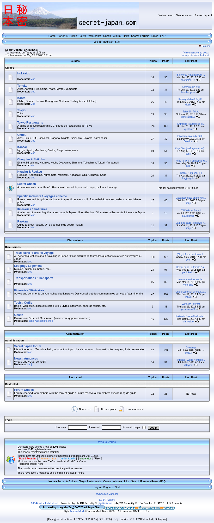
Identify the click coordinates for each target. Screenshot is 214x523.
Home (52, 35)
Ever (188, 259)
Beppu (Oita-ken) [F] (191, 173)
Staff (117, 41)
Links (126, 35)
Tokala (188, 297)
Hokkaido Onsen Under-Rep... (191, 316)
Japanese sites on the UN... (191, 197)
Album (117, 35)
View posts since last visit (195, 55)
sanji (188, 153)
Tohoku (22, 85)
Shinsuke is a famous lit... (190, 124)
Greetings (191, 347)
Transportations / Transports (33, 278)
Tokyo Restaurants (90, 35)
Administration (14, 340)
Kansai (22, 147)
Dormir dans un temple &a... (191, 267)
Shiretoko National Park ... (191, 74)
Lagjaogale (188, 178)
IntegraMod (77, 511)
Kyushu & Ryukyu (29, 171)
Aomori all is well (191, 87)
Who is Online (107, 441)
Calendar (205, 46)
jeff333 (188, 353)
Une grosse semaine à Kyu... (191, 291)
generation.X (188, 117)
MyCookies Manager (107, 494)
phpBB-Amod (105, 503)
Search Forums (140, 35)
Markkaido (188, 321)
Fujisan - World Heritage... (191, 360)
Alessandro (41, 321)
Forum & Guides (67, 35)
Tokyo (21, 110)
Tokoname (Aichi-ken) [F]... (191, 136)
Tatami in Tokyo (191, 111)
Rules (154, 35)
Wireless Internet (191, 304)
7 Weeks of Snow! (191, 210)
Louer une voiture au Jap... (191, 279)
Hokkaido (23, 73)
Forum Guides (24, 390)
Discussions (13, 247)
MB (188, 166)
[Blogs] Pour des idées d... (191, 254)
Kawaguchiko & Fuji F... (190, 99)
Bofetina (188, 141)
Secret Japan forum (27, 346)
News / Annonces (26, 358)
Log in (97, 41)
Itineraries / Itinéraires (32, 209)
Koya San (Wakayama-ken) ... (191, 148)
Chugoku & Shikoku (31, 159)
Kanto (21, 98)
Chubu (21, 135)
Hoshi (188, 104)
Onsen (107, 35)
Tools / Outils (23, 302)
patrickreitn (188, 272)
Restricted (11, 384)
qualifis (188, 129)
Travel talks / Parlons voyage (34, 253)
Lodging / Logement (28, 266)
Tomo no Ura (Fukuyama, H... (191, 160)
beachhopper (188, 92)
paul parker (188, 216)
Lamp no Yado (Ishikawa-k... (191, 223)
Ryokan (22, 221)
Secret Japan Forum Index (21, 49)
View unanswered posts (196, 52)
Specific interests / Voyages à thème (42, 196)
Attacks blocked (44, 503)
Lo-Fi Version (107, 499)
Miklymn (188, 365)
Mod (33, 79)
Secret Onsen (26, 184)
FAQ (162, 35)
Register (108, 41)
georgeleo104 (188, 80)
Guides (9, 67)
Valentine (188, 284)
